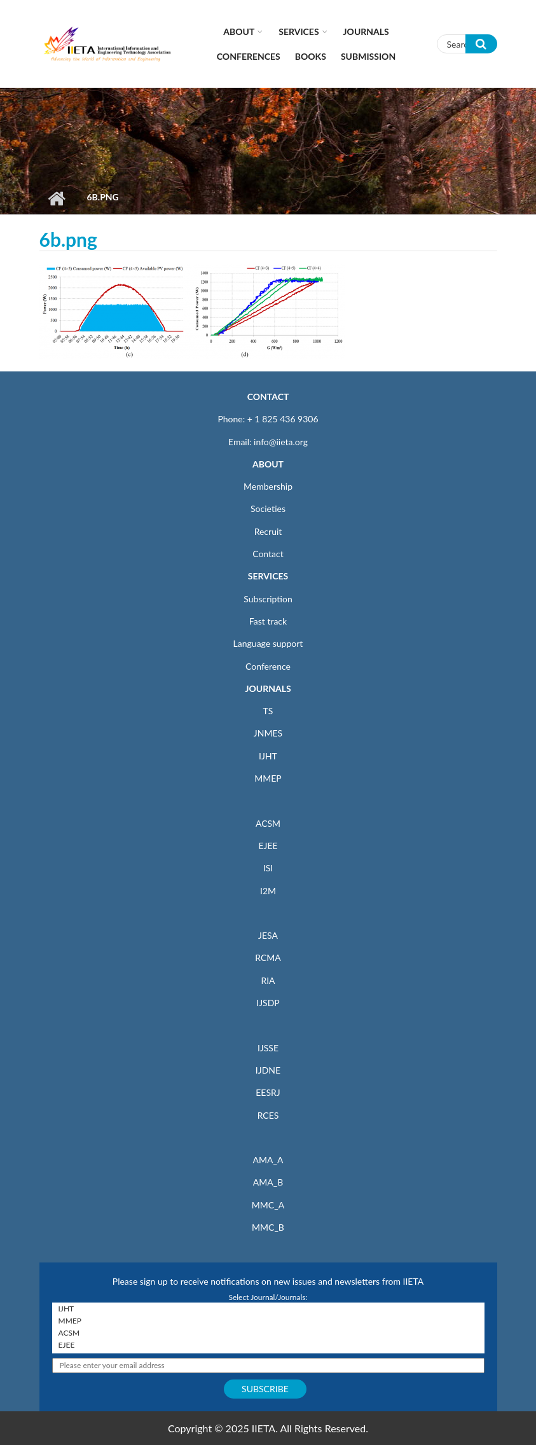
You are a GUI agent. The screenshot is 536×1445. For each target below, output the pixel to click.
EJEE (267, 845)
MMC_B (268, 1227)
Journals (366, 31)
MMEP (268, 778)
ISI (268, 867)
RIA (268, 980)
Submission (368, 56)
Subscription (268, 598)
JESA (268, 935)
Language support (268, 643)
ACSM (268, 823)
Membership (268, 486)
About (238, 31)
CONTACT (268, 396)
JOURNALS (268, 688)
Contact (268, 553)
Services (298, 31)
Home (56, 198)
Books (310, 56)
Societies (268, 508)
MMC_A (268, 1205)
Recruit (268, 531)
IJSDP (267, 1002)
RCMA (268, 957)
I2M (268, 890)
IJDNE (268, 1070)
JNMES (268, 733)
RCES (268, 1115)
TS (268, 710)
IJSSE (268, 1047)
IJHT (268, 755)
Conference (268, 666)
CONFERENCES (248, 56)
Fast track (268, 621)
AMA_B (268, 1182)
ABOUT (268, 464)
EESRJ (268, 1092)
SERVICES (268, 575)
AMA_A (268, 1159)
